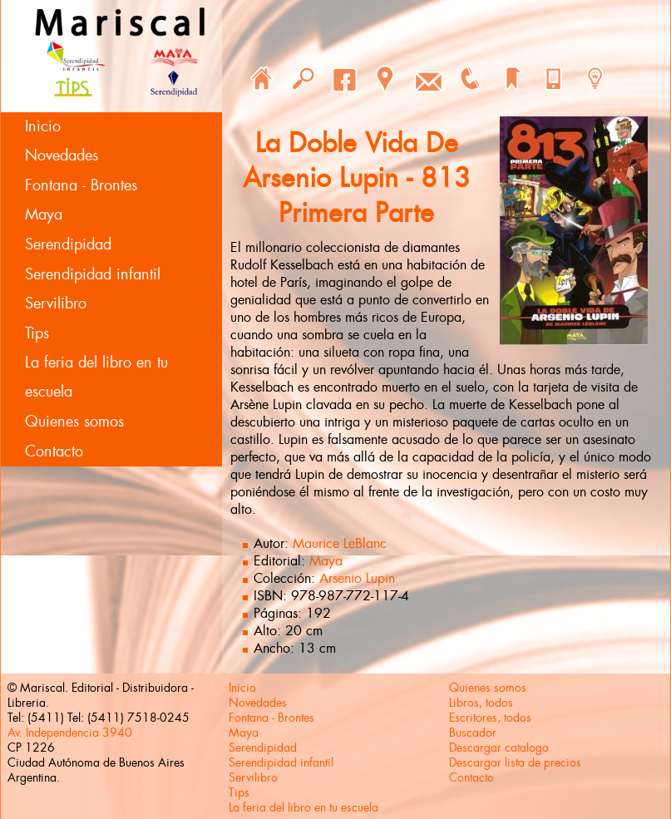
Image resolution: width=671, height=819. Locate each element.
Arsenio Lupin (357, 578)
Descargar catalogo (499, 747)
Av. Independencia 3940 (69, 732)
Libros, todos (481, 702)
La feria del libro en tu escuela (96, 377)
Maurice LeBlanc (340, 543)
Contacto (54, 451)
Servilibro (55, 303)
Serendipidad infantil (92, 274)
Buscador (472, 732)
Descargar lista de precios (515, 762)
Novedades (61, 155)
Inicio (43, 126)
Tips (37, 333)
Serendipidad (68, 244)
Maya (43, 214)
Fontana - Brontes (81, 185)
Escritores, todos (490, 717)
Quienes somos (74, 422)
